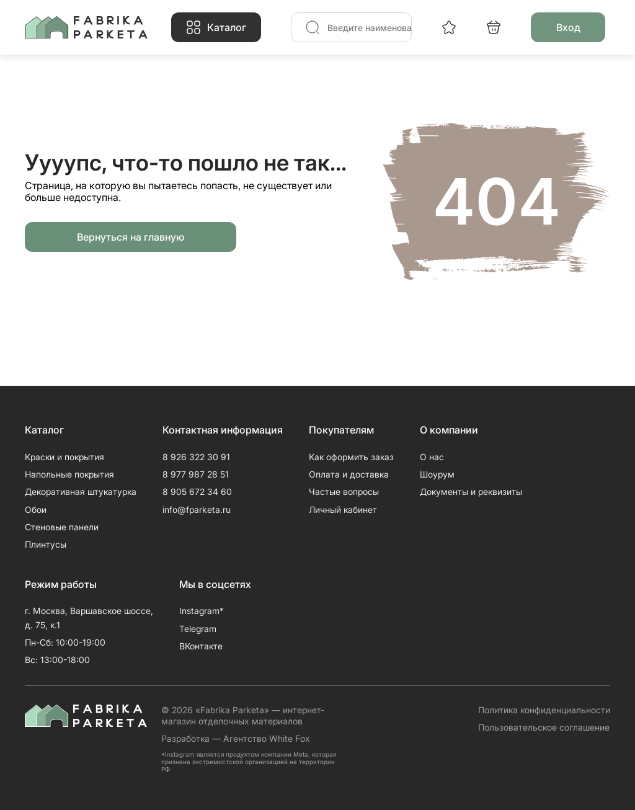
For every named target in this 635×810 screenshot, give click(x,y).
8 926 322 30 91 (196, 457)
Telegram (197, 628)
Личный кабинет (343, 509)
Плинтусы (45, 544)
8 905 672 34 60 (197, 491)
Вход (568, 27)
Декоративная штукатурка (80, 491)
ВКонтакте (201, 646)
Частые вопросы (344, 491)
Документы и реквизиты (471, 491)
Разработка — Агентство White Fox (235, 738)
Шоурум (437, 474)
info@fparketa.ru (196, 509)
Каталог (226, 27)
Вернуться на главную (130, 237)
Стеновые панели (62, 527)
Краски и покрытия (64, 457)
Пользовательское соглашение (544, 727)
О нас (432, 457)
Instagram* (201, 610)
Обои (36, 509)
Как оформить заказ (351, 457)
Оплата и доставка (349, 474)
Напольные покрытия (69, 474)
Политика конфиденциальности (544, 710)
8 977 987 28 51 (195, 474)
